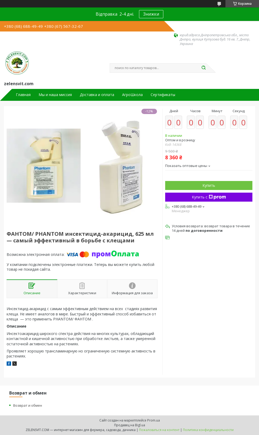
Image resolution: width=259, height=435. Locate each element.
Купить (208, 185)
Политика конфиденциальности (208, 430)
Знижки (151, 14)
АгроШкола (132, 95)
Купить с (209, 197)
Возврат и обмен (27, 405)
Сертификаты (163, 95)
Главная (23, 95)
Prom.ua (153, 420)
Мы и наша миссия (55, 95)
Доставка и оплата (97, 95)
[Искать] (203, 68)
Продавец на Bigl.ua (129, 425)
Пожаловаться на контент (159, 430)
